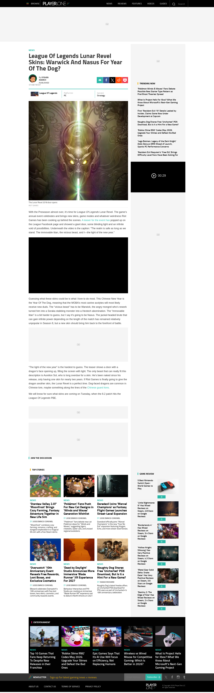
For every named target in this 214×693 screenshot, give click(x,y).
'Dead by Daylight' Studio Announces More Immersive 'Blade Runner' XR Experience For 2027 (79, 575)
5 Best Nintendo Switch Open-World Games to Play (146, 490)
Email (100, 81)
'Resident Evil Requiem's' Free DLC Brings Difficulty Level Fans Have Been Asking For (158, 154)
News (109, 4)
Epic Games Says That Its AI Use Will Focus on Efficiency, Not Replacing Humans (106, 660)
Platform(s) (68, 94)
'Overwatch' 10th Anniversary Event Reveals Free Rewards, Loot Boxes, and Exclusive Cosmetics (44, 575)
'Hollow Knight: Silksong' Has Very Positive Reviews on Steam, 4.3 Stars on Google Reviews (146, 557)
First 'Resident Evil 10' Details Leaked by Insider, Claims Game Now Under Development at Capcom (157, 114)
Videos (150, 4)
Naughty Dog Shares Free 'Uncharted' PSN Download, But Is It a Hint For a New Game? (158, 124)
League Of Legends (48, 94)
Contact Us (50, 687)
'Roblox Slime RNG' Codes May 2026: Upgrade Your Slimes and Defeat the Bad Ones (157, 134)
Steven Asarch (43, 79)
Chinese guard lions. (98, 388)
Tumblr (184, 678)
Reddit (119, 81)
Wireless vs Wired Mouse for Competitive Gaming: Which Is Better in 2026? (138, 660)
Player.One (62, 4)
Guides (163, 4)
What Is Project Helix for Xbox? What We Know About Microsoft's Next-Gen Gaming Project (158, 103)
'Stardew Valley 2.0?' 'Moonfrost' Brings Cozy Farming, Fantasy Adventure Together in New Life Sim (44, 511)
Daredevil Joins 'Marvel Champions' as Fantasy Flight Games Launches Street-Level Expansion (112, 510)
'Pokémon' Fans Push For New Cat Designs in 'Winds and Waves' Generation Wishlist (78, 510)
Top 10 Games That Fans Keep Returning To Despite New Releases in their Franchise (42, 661)
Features (137, 4)
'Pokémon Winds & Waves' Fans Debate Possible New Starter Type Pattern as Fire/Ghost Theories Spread (156, 92)
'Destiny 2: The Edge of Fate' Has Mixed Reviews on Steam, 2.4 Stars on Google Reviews (146, 601)
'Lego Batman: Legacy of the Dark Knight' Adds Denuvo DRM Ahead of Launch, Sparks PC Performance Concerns (157, 145)
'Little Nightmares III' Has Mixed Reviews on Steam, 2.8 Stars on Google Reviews (146, 512)
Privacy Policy (93, 687)
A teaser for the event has (96, 221)
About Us (33, 687)
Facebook (106, 81)
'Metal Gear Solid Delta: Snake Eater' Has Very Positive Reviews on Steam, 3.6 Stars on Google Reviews (146, 579)
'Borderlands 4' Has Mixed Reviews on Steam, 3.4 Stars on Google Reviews (146, 534)
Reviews (122, 4)
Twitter (112, 81)
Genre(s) (100, 94)
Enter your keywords (173, 4)
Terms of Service (70, 687)
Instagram (178, 678)
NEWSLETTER (39, 678)
